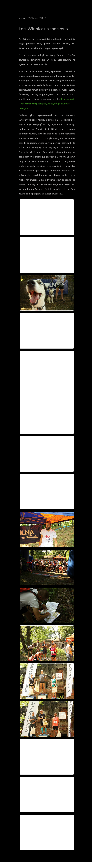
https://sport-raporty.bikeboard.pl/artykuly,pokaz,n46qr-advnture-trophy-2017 (47, 104)
